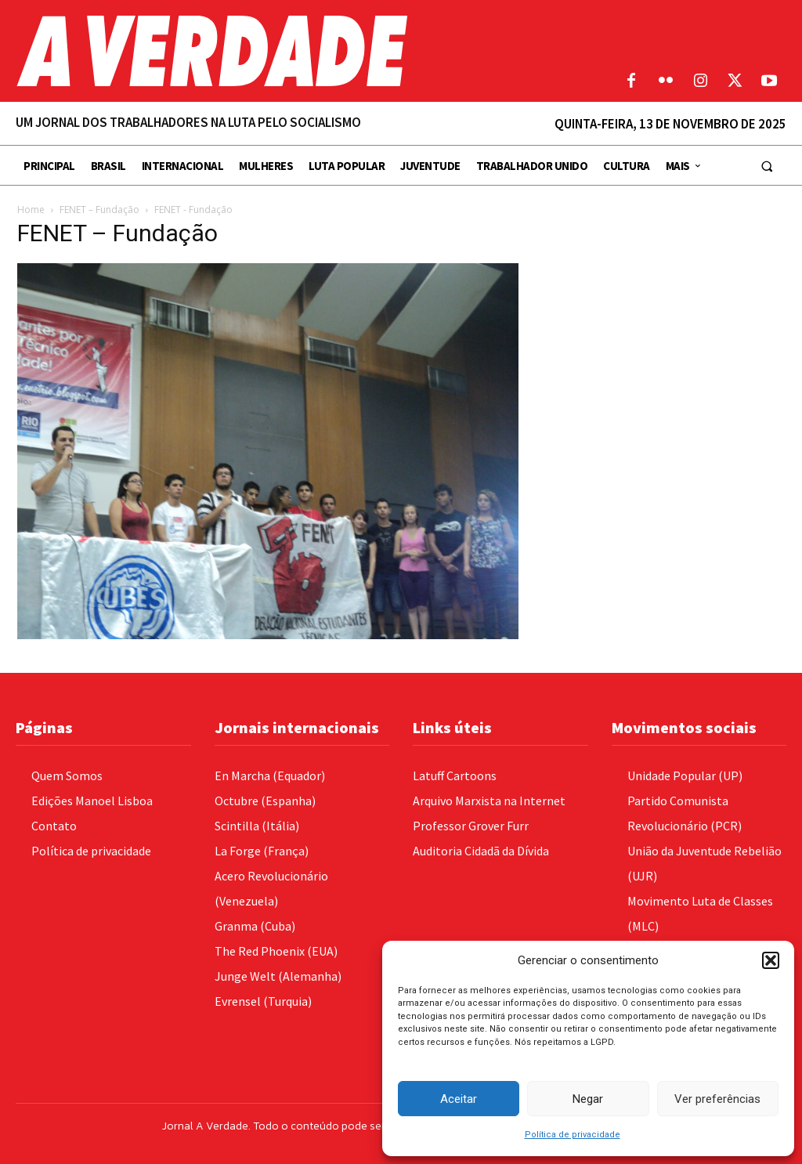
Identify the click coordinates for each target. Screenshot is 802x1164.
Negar (588, 1099)
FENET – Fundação (99, 209)
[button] (771, 960)
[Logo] (301, 51)
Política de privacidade (572, 1135)
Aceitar (458, 1099)
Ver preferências (717, 1099)
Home (31, 209)
